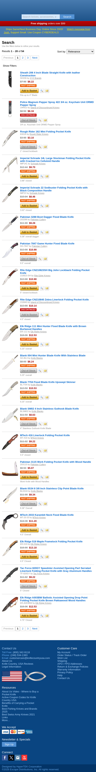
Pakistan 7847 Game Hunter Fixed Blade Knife (47, 243)
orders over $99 (48, 23)
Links (5, 717)
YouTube (24, 758)
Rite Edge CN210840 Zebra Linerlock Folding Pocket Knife (54, 299)
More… (6, 720)
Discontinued (28, 115)
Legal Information (11, 666)
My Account (63, 652)
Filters (10, 65)
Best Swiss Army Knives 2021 (18, 714)
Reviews (17, 663)
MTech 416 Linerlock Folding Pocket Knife (45, 435)
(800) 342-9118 (21, 652)
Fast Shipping (28, 86)
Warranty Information (69, 669)
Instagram (18, 758)
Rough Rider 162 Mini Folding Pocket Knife (45, 131)
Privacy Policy (65, 672)
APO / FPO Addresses (69, 663)
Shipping (62, 660)
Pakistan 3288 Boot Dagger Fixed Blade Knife (47, 216)
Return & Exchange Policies (72, 666)
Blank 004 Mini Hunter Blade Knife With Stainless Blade (52, 355)
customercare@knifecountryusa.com (30, 658)
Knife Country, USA (48, 6)
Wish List (62, 658)
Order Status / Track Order (72, 655)
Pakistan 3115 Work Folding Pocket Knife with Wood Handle (55, 461)
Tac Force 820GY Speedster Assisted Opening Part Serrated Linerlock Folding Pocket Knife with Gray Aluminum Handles (56, 569)
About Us (7, 660)
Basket (91, 6)
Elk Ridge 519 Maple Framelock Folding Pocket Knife (51, 541)
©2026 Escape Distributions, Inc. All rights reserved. (30, 769)
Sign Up (9, 744)
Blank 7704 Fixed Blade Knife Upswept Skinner (48, 382)
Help (60, 675)
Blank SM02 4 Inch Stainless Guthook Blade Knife (49, 408)
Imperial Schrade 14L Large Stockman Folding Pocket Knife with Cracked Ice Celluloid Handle (55, 159)
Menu (5, 6)
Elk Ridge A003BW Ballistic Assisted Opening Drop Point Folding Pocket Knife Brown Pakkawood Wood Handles (53, 599)
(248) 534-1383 (19, 655)
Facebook (5, 758)
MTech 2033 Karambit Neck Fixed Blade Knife (47, 514)
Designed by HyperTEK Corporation (21, 766)
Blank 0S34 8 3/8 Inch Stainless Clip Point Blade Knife (52, 488)
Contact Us (9, 648)
